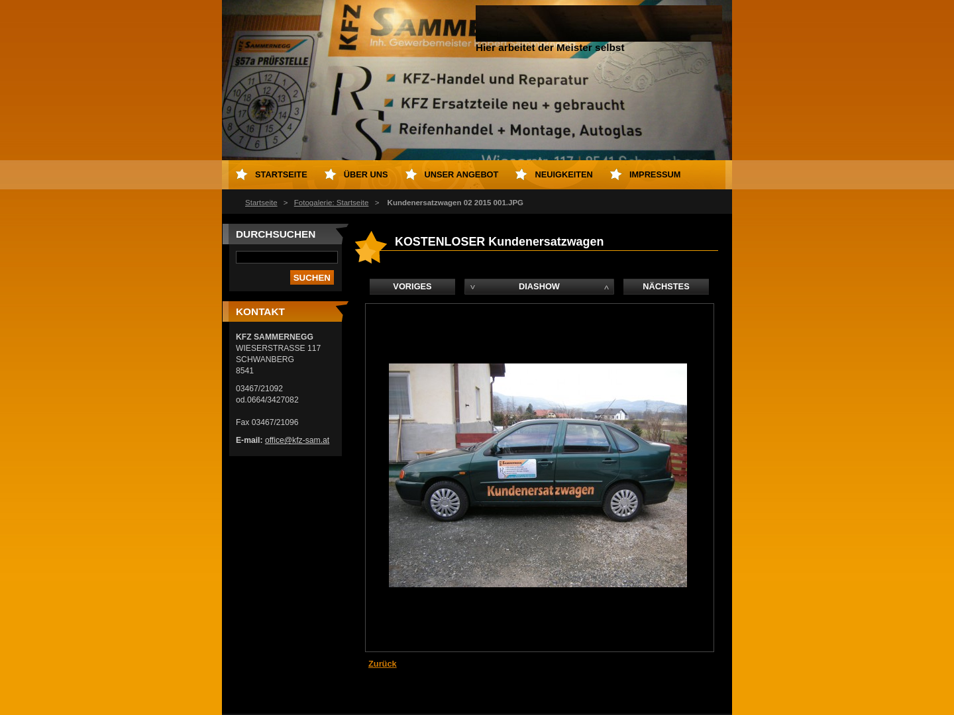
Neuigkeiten (563, 174)
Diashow (539, 286)
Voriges (412, 286)
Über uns (366, 174)
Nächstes (666, 286)
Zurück (382, 664)
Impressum (655, 174)
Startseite (261, 203)
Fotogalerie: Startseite (331, 203)
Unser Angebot (462, 174)
